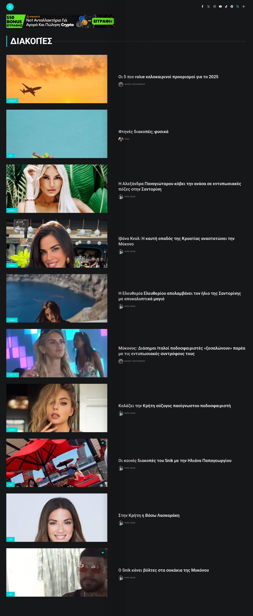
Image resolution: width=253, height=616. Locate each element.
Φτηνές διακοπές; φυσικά (143, 131)
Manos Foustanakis (135, 84)
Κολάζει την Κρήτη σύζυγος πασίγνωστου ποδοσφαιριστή (174, 405)
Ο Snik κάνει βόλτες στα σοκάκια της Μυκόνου (163, 570)
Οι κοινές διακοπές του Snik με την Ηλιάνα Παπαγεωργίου (174, 460)
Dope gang (130, 196)
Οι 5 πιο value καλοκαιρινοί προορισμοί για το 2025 (168, 76)
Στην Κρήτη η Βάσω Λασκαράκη (149, 515)
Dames (12, 210)
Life (10, 156)
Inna (127, 139)
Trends (12, 101)
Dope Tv (13, 375)
